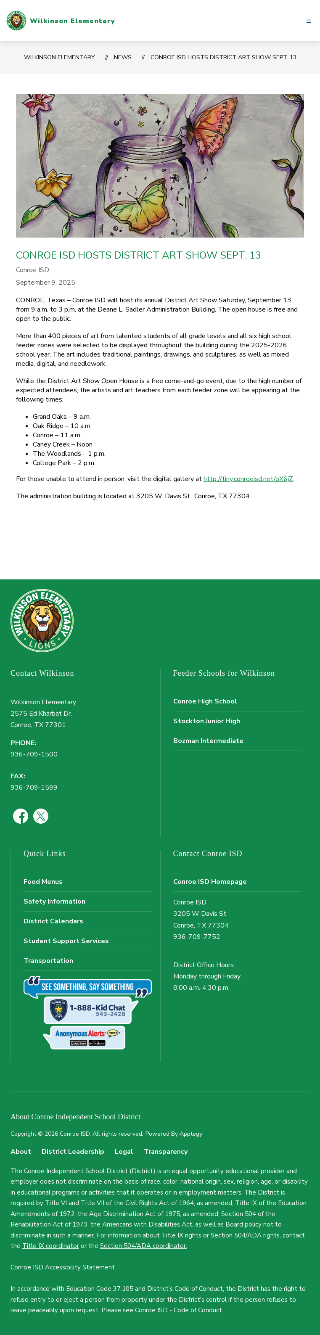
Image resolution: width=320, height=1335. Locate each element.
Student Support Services (66, 941)
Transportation (48, 960)
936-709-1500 (34, 754)
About (21, 1151)
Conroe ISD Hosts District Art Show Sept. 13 (223, 57)
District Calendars (53, 921)
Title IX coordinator (50, 1246)
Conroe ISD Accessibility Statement (63, 1267)
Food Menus (43, 881)
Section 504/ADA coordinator (143, 1246)
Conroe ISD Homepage (210, 881)
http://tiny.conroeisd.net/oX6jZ (248, 479)
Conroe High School (205, 701)
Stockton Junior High (206, 721)
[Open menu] (309, 21)
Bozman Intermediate (208, 740)
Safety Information (54, 901)
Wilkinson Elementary (59, 57)
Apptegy (191, 1134)
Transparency (166, 1151)
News (123, 57)
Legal (124, 1151)
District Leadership (73, 1151)
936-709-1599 (34, 787)
